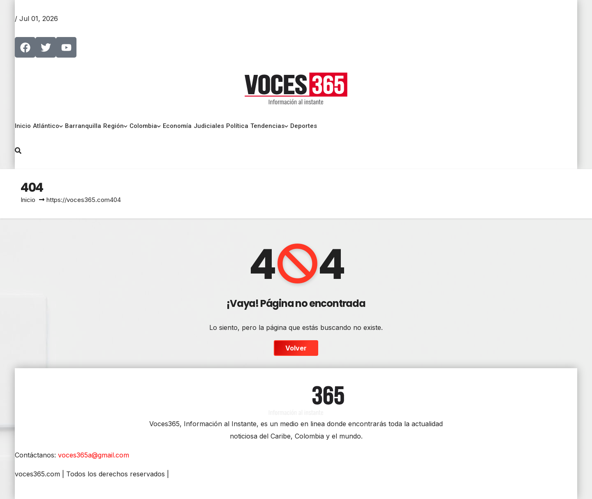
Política (237, 126)
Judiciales (209, 126)
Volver (296, 348)
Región (115, 126)
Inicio (23, 126)
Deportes (303, 126)
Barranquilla (83, 126)
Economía (177, 126)
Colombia (145, 126)
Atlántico (48, 126)
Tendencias (269, 126)
